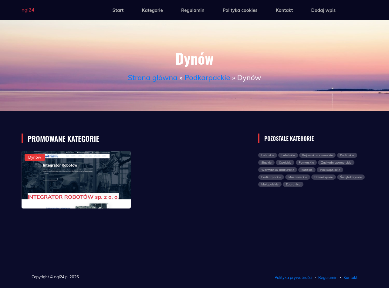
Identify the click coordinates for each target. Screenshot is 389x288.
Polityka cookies (240, 10)
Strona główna (152, 77)
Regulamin (193, 10)
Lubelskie (288, 155)
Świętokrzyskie (351, 177)
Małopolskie (270, 184)
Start (118, 10)
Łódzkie (307, 170)
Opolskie (285, 162)
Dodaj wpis (323, 10)
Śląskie (266, 162)
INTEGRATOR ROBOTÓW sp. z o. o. (73, 196)
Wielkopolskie (330, 170)
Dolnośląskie (323, 177)
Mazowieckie (297, 177)
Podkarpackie (207, 77)
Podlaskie (347, 155)
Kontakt (284, 10)
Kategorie (152, 10)
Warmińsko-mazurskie (277, 170)
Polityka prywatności (293, 277)
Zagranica (293, 184)
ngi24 (28, 10)
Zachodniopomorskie (336, 162)
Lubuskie (267, 155)
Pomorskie (306, 162)
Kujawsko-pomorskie (317, 155)
